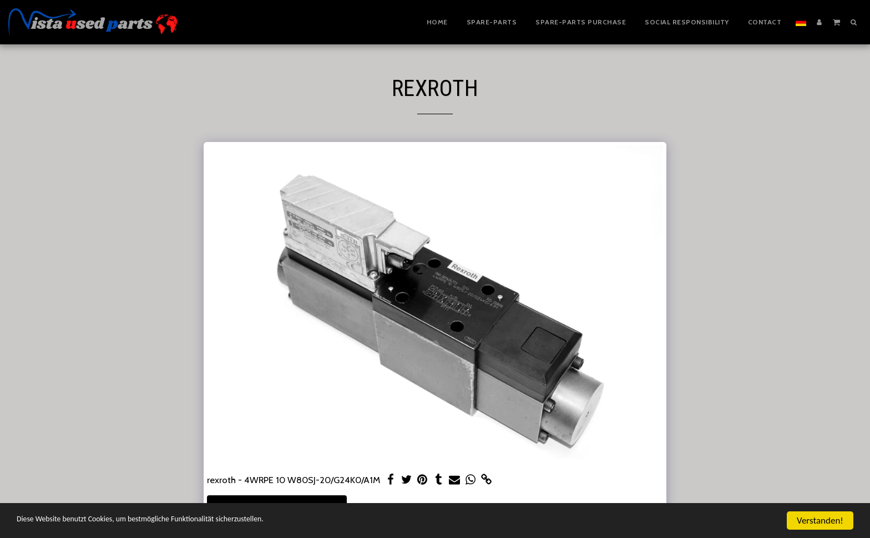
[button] (836, 22)
